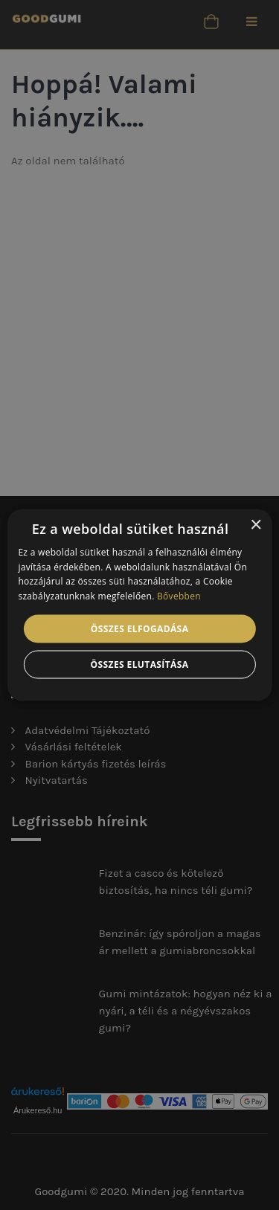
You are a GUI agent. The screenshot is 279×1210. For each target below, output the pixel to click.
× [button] (255, 524)
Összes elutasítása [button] (140, 664)
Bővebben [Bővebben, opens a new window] (179, 596)
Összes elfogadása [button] (140, 628)
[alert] (139, 605)
